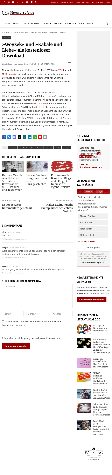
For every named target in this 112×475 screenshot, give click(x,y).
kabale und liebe (35, 148)
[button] (107, 24)
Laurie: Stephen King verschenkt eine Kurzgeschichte (36, 180)
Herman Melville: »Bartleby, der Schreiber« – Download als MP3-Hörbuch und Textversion (12, 182)
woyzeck (66, 148)
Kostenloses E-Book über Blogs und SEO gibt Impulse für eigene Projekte (61, 181)
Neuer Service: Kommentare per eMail (17, 206)
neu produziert (40, 103)
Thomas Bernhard (88, 216)
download (23, 148)
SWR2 (61, 70)
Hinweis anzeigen (86, 241)
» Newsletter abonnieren (91, 299)
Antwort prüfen (93, 247)
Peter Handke (86, 228)
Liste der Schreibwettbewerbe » (90, 166)
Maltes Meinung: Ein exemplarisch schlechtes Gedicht (57, 208)
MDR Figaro (8, 73)
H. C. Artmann (86, 222)
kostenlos (48, 148)
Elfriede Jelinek (87, 235)
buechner (12, 148)
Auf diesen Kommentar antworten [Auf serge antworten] (14, 257)
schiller (57, 148)
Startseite (5, 32)
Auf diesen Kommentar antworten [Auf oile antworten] (14, 239)
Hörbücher (15, 32)
